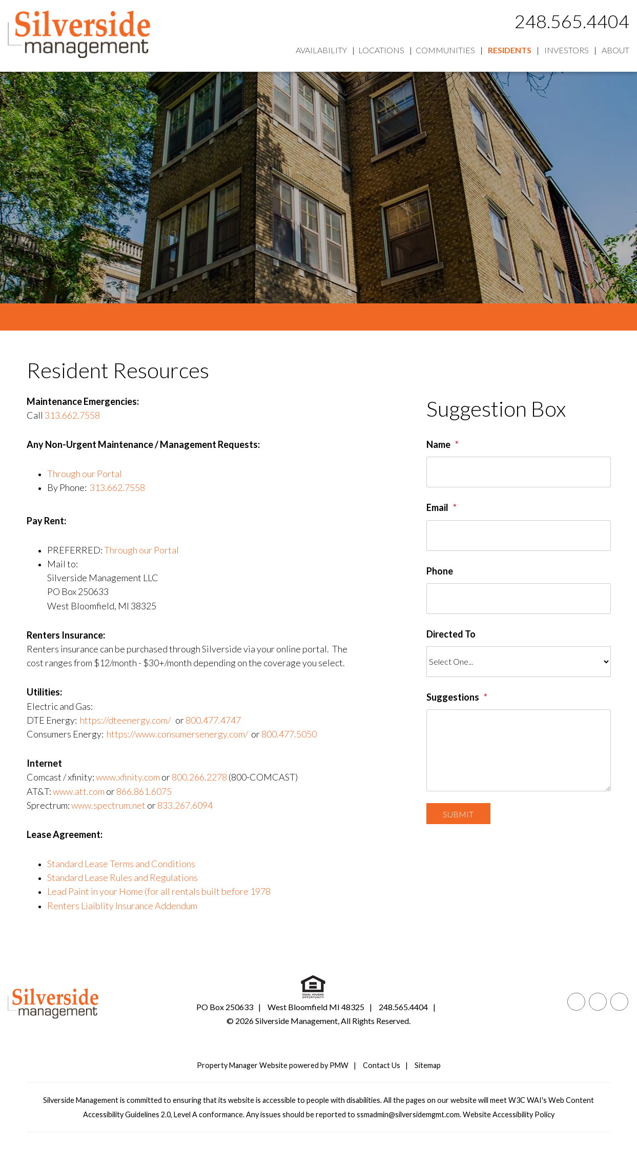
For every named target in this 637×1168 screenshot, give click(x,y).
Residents (509, 50)
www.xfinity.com (128, 777)
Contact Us (381, 1065)
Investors (566, 50)
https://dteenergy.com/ (125, 720)
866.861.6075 (144, 791)
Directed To (451, 634)
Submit (458, 814)
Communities (445, 50)
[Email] (518, 535)
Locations (381, 50)
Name (438, 444)
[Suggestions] (518, 750)
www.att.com (79, 791)
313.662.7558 (72, 415)
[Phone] (518, 598)
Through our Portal (84, 473)
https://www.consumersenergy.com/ (177, 734)
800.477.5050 (289, 734)
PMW (339, 1065)
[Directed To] (518, 661)
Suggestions (452, 697)
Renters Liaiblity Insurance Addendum (122, 905)
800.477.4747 (213, 720)
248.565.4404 (572, 21)
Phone (439, 571)
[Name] (518, 472)
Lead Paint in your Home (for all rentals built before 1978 (159, 891)
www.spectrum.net (108, 805)
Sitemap (428, 1065)
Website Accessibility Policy (508, 1114)
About (615, 50)
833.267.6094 (185, 805)
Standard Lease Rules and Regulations (122, 877)
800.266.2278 (199, 777)
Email (437, 507)
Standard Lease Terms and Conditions (121, 863)
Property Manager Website (242, 1065)
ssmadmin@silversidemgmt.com (408, 1114)
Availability (321, 50)
